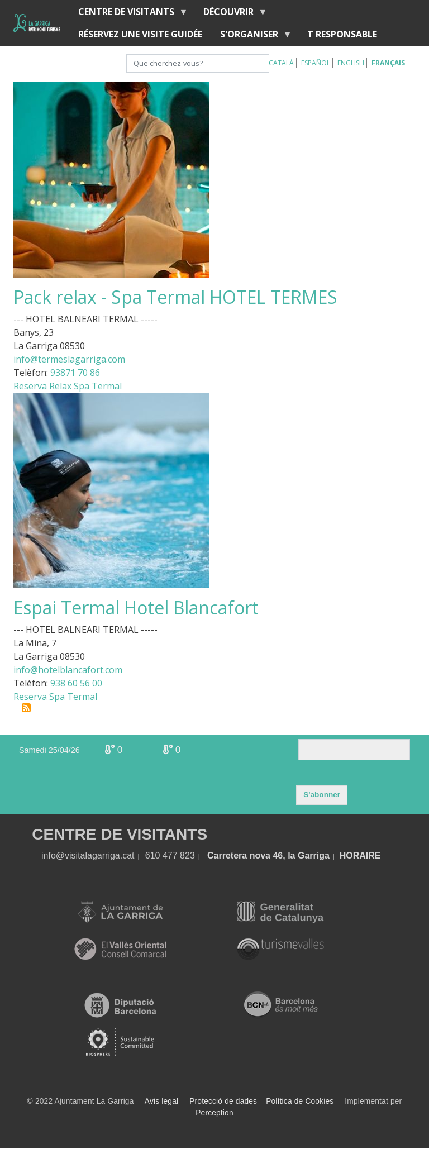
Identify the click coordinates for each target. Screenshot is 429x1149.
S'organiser (251, 36)
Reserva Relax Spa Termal (67, 386)
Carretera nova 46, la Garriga (268, 855)
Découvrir (230, 14)
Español (315, 63)
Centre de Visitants (128, 14)
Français (388, 63)
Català (281, 63)
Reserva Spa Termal (55, 696)
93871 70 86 (75, 372)
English (350, 63)
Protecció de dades (223, 1101)
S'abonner (321, 794)
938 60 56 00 (76, 683)
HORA (353, 855)
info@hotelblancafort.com (67, 670)
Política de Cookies (299, 1101)
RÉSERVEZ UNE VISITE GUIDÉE (140, 34)
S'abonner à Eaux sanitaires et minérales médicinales (26, 707)
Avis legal (161, 1101)
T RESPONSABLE (342, 34)
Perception (214, 1113)
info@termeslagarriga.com (69, 359)
